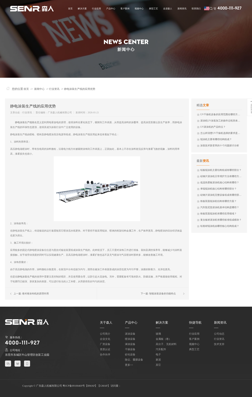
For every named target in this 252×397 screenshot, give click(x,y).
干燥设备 (130, 349)
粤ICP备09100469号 (74, 385)
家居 (158, 359)
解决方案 (82, 8)
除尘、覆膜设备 (134, 359)
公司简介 (105, 333)
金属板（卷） (163, 339)
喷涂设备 (130, 339)
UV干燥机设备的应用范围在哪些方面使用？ (220, 114)
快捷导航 (195, 322)
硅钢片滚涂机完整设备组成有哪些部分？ (220, 195)
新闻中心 (39, 89)
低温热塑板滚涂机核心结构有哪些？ (219, 182)
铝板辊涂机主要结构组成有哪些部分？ (220, 170)
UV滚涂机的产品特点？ (213, 127)
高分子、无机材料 (166, 344)
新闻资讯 (182, 8)
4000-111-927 (229, 9)
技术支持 (219, 344)
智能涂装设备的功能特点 (162, 293)
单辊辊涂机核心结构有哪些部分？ (218, 188)
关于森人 (106, 322)
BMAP (91, 385)
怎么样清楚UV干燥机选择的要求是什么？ (220, 133)
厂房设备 (105, 344)
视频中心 (139, 8)
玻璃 (158, 333)
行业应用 (96, 8)
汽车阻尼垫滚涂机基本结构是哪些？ (219, 207)
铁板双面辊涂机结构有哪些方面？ (218, 201)
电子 (158, 354)
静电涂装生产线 (23, 122)
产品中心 (110, 8)
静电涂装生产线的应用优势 (79, 89)
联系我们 (196, 8)
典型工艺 (153, 8)
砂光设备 (130, 354)
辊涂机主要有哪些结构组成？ (216, 139)
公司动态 (219, 333)
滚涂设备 (130, 333)
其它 (158, 364)
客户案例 (124, 8)
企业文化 (105, 339)
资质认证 (105, 349)
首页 (70, 8)
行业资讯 (54, 89)
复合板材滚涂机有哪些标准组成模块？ (220, 220)
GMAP (103, 385)
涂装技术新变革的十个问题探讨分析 (219, 145)
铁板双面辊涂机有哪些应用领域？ (218, 213)
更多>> (129, 364)
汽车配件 (161, 349)
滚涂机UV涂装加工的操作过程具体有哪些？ (220, 120)
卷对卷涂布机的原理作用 (35, 293)
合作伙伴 (105, 354)
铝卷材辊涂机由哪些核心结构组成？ (219, 226)
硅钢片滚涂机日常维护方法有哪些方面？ (220, 176)
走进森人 (167, 8)
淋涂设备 (130, 344)
